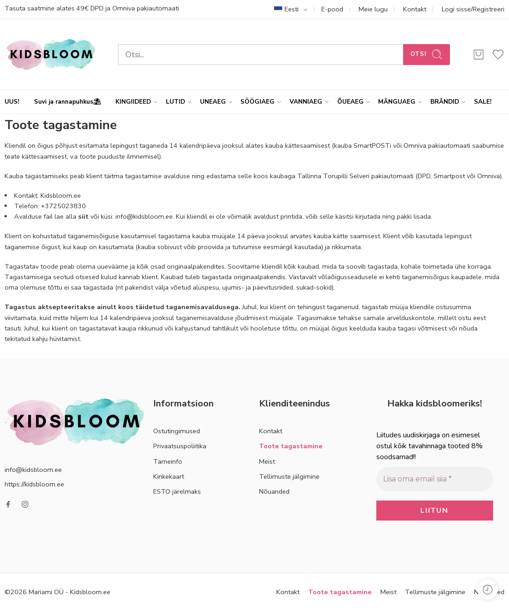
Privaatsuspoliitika (179, 446)
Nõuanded (274, 491)
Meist (267, 461)
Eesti (286, 9)
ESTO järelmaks (177, 491)
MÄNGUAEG (396, 101)
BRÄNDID (444, 101)
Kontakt (414, 9)
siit (83, 216)
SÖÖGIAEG (257, 101)
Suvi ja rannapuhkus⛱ (67, 101)
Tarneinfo (167, 461)
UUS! (12, 101)
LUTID (175, 101)
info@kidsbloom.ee (33, 469)
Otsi (426, 54)
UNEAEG (213, 101)
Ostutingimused (176, 431)
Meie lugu (373, 9)
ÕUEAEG (350, 101)
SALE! (482, 101)
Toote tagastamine (291, 446)
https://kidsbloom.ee (34, 484)
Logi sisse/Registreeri (473, 9)
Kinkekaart (168, 476)
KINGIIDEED (133, 101)
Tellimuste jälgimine (289, 476)
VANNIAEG (305, 101)
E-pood (332, 9)
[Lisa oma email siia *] (434, 479)
